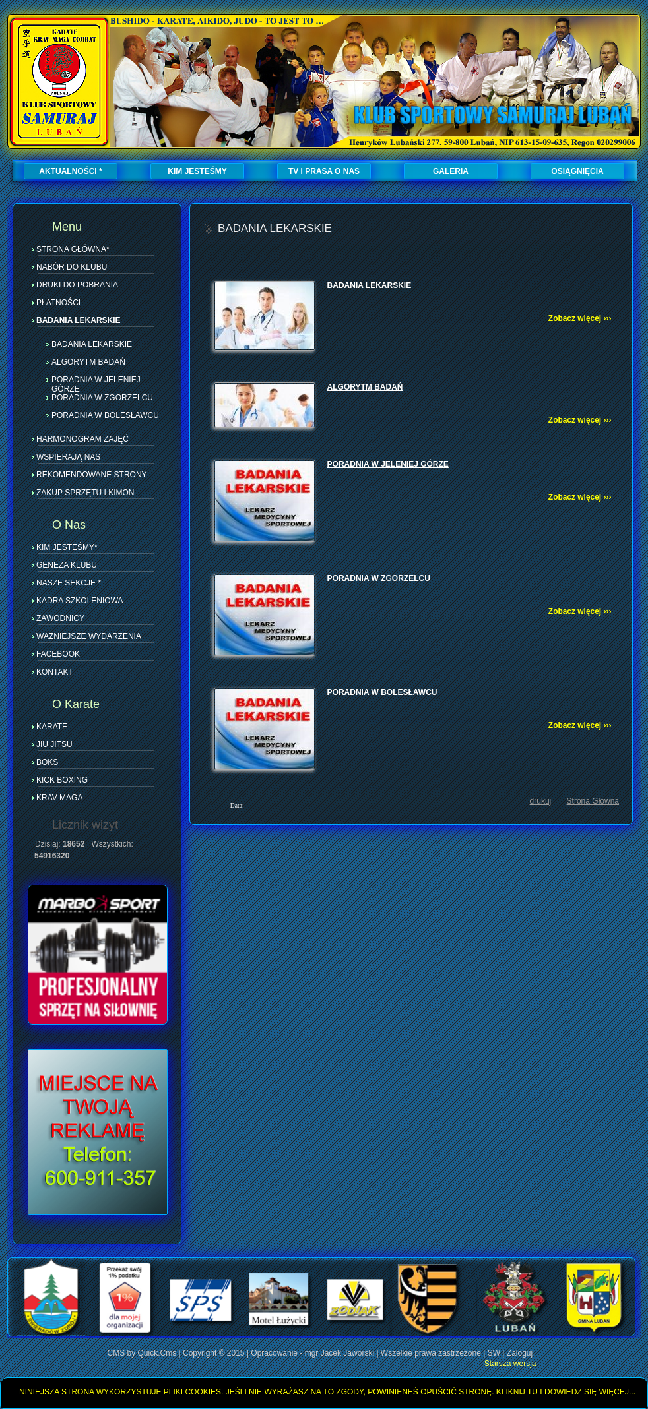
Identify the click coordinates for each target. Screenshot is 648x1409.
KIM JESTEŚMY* (67, 547)
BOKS (47, 762)
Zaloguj (520, 1353)
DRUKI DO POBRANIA (77, 284)
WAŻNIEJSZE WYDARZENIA (88, 636)
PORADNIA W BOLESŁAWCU (105, 415)
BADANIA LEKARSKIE (78, 320)
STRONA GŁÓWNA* (73, 249)
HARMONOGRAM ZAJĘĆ (82, 439)
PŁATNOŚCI (58, 302)
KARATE (51, 726)
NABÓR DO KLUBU (71, 267)
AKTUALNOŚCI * (70, 171)
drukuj (541, 801)
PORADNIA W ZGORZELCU (102, 397)
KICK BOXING (62, 780)
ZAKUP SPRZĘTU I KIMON (85, 492)
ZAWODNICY (60, 618)
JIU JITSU (54, 744)
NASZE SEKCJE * (68, 582)
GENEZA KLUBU (66, 565)
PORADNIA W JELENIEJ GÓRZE (96, 379)
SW (494, 1353)
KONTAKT (54, 671)
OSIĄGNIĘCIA (577, 171)
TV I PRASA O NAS (324, 171)
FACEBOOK (58, 654)
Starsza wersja (510, 1363)
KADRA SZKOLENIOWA (79, 600)
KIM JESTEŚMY (197, 171)
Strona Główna (593, 801)
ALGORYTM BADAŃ (88, 361)
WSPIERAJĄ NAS (68, 457)
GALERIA (451, 171)
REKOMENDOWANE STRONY (91, 474)
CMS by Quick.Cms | (145, 1353)
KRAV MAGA (59, 797)
